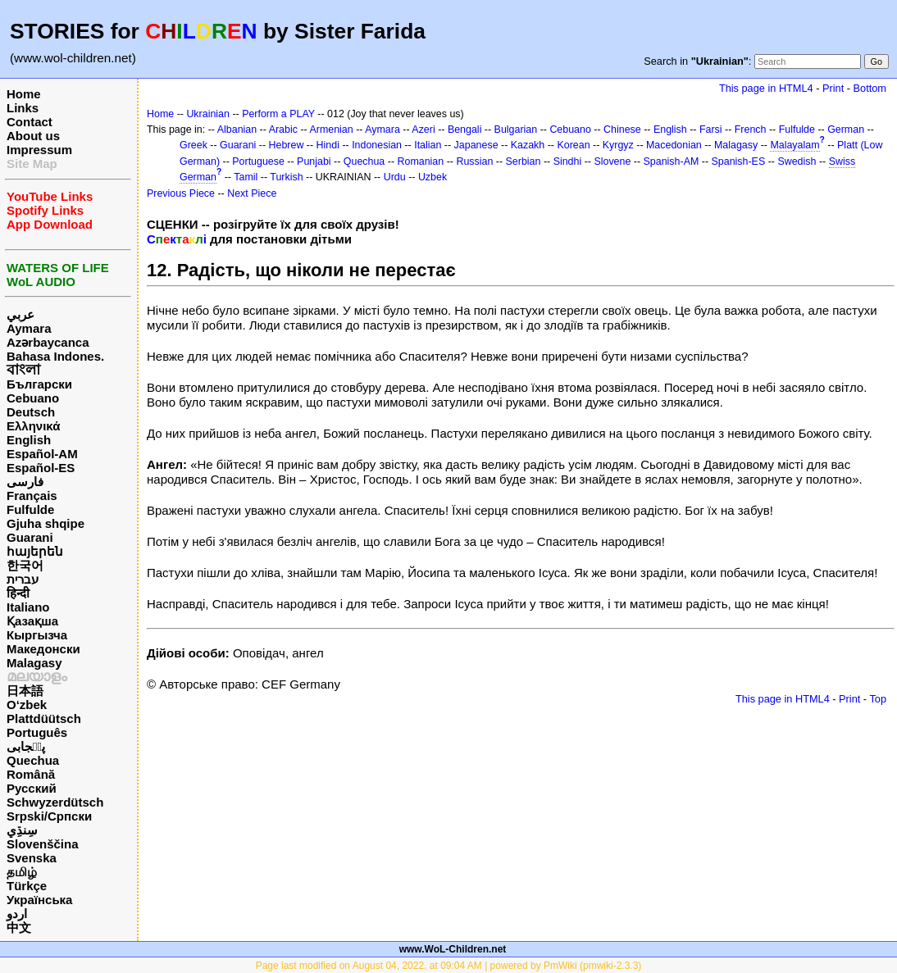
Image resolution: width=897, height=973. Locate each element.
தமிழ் (22, 872)
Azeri (423, 129)
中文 (19, 927)
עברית (23, 579)
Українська (39, 900)
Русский (32, 788)
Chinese (622, 129)
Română (31, 774)
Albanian (237, 129)
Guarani (30, 537)
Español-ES (41, 468)
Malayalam (794, 145)
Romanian (421, 161)
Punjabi (314, 161)
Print (833, 88)
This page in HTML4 (766, 88)
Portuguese (258, 161)
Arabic (283, 129)
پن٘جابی (26, 746)
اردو (17, 914)
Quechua (33, 760)
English (29, 440)
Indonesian (377, 145)
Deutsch (31, 412)
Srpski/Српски (49, 816)
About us (33, 136)
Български (39, 384)
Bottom (870, 88)
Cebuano (33, 398)
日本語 (25, 691)
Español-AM (42, 454)
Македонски (43, 649)
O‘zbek (27, 705)
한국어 (25, 565)
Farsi (710, 129)
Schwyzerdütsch (55, 802)
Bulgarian (516, 129)
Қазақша (32, 621)
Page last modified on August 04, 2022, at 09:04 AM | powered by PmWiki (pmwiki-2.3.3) (449, 965)
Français (32, 495)
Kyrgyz (618, 145)
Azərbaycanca (48, 342)
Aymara (29, 328)
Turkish (286, 177)
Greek (193, 145)
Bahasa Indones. (55, 356)
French (751, 129)
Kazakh (528, 145)
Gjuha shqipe (45, 523)
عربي (20, 314)
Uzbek (432, 177)
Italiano (28, 607)
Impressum (39, 150)
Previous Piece (181, 193)
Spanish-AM (671, 161)
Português (37, 732)
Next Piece (251, 193)
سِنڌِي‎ (22, 830)
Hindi (327, 145)
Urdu (395, 177)
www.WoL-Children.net (453, 949)
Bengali (465, 129)
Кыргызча (37, 635)
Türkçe (27, 886)
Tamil (245, 177)
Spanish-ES (739, 161)
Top (877, 699)
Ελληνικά (33, 426)
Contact (29, 122)
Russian (474, 161)
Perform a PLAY (278, 114)
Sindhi (567, 161)
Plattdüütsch (44, 718)
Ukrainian (208, 114)
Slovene (612, 161)
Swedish (796, 161)
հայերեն (35, 551)
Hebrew (286, 145)
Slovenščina (43, 844)
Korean (573, 145)
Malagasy (34, 663)
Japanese (476, 145)
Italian (427, 145)
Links (23, 108)
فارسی (25, 482)
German (845, 129)
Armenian (331, 129)
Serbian (523, 161)
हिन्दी (18, 593)
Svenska (32, 858)
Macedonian (674, 145)
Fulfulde (30, 509)
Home (24, 94)
